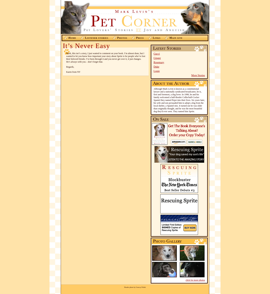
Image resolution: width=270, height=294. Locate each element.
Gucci (157, 53)
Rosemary (159, 62)
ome (72, 37)
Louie (157, 71)
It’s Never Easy (86, 46)
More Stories (198, 75)
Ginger (157, 58)
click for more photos (195, 280)
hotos (122, 37)
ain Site (175, 37)
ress (140, 37)
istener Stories (96, 37)
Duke (156, 66)
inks (156, 37)
